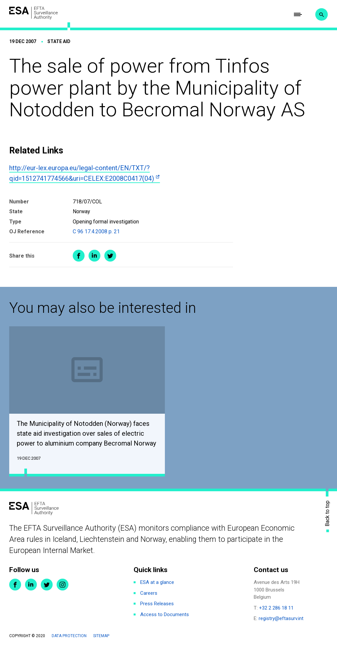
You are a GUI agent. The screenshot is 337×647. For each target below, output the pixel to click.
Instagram (62, 585)
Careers (148, 593)
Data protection (69, 636)
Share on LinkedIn (94, 256)
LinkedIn (31, 585)
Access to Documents (164, 615)
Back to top (327, 513)
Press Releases (157, 604)
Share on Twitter (110, 256)
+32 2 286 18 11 (276, 608)
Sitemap (101, 636)
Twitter (47, 585)
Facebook (15, 585)
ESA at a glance (157, 583)
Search (321, 15)
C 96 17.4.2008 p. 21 (96, 232)
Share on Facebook (79, 256)
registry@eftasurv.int (281, 619)
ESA (34, 13)
